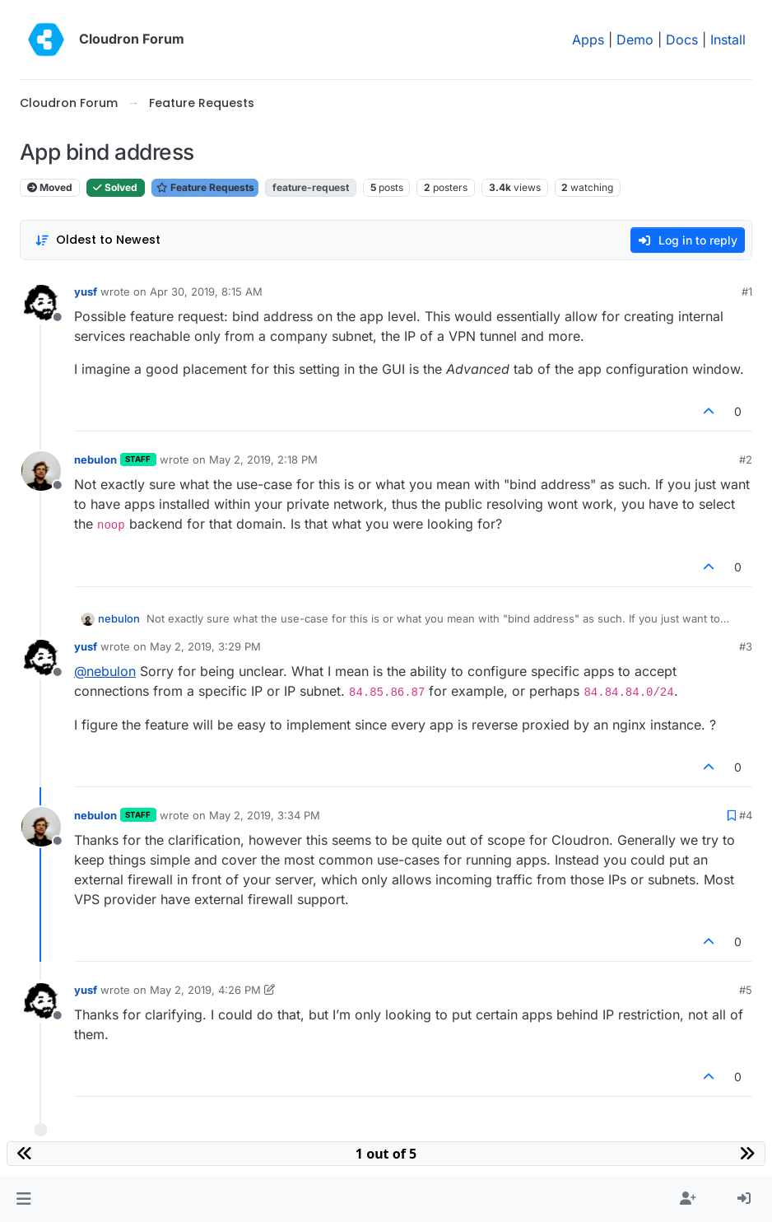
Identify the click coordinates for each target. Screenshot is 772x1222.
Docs (682, 39)
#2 (745, 459)
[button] (23, 1198)
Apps (588, 39)
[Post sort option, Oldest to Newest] (97, 240)
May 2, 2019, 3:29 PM (205, 646)
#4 (745, 815)
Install (728, 39)
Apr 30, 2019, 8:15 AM (206, 291)
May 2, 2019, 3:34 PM (264, 815)
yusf (85, 291)
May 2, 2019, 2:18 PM (263, 459)
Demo (634, 39)
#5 (745, 989)
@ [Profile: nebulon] (105, 671)
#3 (745, 646)
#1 (747, 291)
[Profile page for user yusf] (41, 303)
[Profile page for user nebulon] (41, 471)
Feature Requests (205, 187)
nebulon (95, 459)
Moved (49, 187)
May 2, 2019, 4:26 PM (205, 989)
